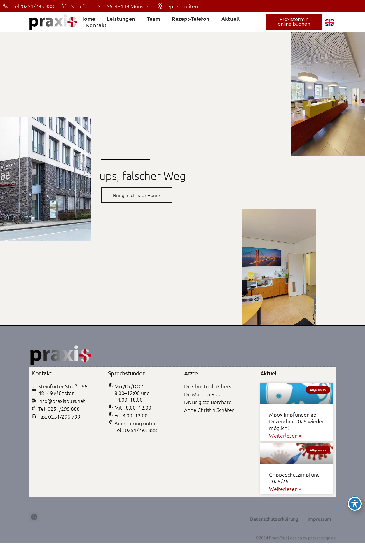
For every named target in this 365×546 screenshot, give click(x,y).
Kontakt (96, 25)
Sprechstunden (127, 373)
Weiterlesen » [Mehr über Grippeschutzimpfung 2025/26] (285, 488)
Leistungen (121, 18)
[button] (34, 528)
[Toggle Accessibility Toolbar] (355, 504)
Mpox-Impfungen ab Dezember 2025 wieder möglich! (296, 421)
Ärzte (191, 373)
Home (87, 18)
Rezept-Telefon (191, 18)
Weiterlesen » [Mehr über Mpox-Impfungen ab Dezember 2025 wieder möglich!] (285, 435)
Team (153, 18)
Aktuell (230, 18)
